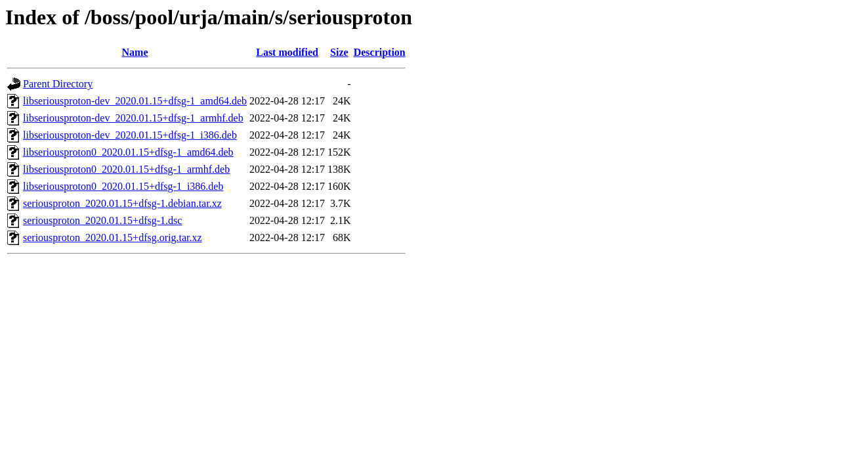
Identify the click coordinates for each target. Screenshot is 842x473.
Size (339, 52)
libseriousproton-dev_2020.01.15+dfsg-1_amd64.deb (135, 100)
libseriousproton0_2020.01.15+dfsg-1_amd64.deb (128, 152)
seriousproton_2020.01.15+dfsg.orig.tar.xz (112, 237)
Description (380, 52)
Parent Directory (58, 83)
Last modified (287, 52)
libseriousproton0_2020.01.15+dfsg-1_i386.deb (123, 186)
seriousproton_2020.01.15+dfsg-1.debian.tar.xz (122, 203)
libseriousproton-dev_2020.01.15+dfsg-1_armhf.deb (133, 118)
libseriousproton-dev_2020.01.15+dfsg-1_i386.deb (130, 135)
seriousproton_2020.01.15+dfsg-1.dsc (102, 220)
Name (135, 52)
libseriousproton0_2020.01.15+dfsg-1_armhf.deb (126, 169)
